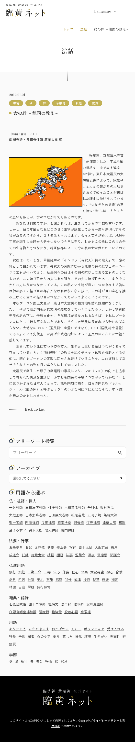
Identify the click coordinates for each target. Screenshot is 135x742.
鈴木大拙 (35, 530)
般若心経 (71, 611)
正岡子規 (94, 515)
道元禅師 (93, 522)
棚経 (59, 554)
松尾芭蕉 (78, 515)
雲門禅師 (68, 530)
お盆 (28, 547)
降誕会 (115, 554)
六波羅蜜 (97, 571)
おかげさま (60, 628)
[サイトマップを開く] (126, 11)
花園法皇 (64, 522)
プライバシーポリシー (104, 720)
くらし (76, 628)
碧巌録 (44, 611)
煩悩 (21, 571)
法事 (69, 554)
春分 (39, 661)
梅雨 (48, 661)
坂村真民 (107, 507)
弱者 (31, 636)
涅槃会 (80, 554)
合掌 (119, 571)
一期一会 (34, 571)
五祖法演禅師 (35, 507)
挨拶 (86, 579)
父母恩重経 (94, 604)
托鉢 (25, 554)
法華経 (79, 604)
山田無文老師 (58, 515)
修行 (12, 571)
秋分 (63, 661)
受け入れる (115, 628)
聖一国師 (16, 522)
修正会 (61, 547)
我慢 (68, 579)
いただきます (39, 628)
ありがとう (17, 628)
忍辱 (59, 579)
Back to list (35, 409)
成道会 (14, 554)
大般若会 (101, 547)
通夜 (91, 554)
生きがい (100, 636)
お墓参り (16, 547)
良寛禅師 (48, 522)
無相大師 (110, 515)
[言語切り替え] (102, 11)
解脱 (31, 587)
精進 (12, 587)
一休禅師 (16, 507)
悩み (56, 636)
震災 (12, 644)
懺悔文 (53, 604)
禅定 (114, 579)
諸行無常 (44, 587)
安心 (40, 579)
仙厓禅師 (55, 507)
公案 (84, 571)
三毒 (47, 571)
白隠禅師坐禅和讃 (22, 611)
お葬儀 (39, 547)
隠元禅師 (51, 530)
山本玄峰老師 (35, 515)
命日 (12, 579)
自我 (21, 587)
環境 (87, 636)
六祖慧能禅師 (74, 507)
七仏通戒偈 (17, 604)
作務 (65, 571)
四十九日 (85, 547)
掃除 (78, 636)
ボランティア (94, 628)
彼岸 (114, 547)
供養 (50, 547)
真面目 (115, 636)
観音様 (79, 522)
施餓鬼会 (38, 554)
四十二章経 (37, 604)
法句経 (66, 604)
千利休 (92, 507)
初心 (109, 571)
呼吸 (12, 636)
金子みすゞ (17, 530)
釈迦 (122, 522)
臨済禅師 (32, 522)
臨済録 (57, 611)
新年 (24, 661)
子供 (21, 636)
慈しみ (67, 636)
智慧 (96, 579)
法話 (83, 29)
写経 (72, 547)
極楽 (105, 579)
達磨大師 (109, 522)
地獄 (31, 579)
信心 (75, 571)
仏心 (56, 571)
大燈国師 (16, 515)
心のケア (44, 636)
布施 (49, 579)
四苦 (21, 579)
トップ (68, 29)
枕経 (50, 554)
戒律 (77, 579)
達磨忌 (102, 554)
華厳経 (85, 611)
